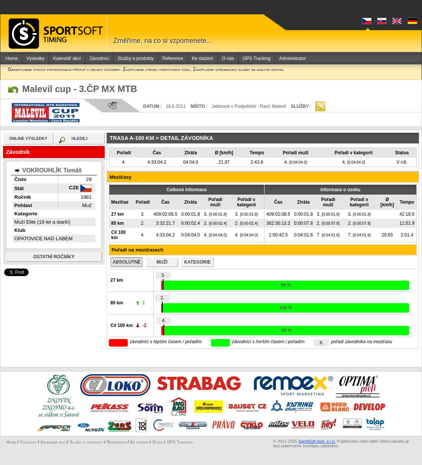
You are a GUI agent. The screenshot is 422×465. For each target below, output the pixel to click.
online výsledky (28, 138)
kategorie (197, 262)
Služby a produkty (135, 58)
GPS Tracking (257, 58)
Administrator (292, 58)
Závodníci (99, 58)
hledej (80, 138)
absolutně (127, 262)
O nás (228, 58)
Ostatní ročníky (54, 256)
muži (161, 262)
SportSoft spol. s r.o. (317, 441)
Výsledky (35, 58)
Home (12, 58)
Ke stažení (202, 58)
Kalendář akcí (67, 58)
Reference (172, 58)
